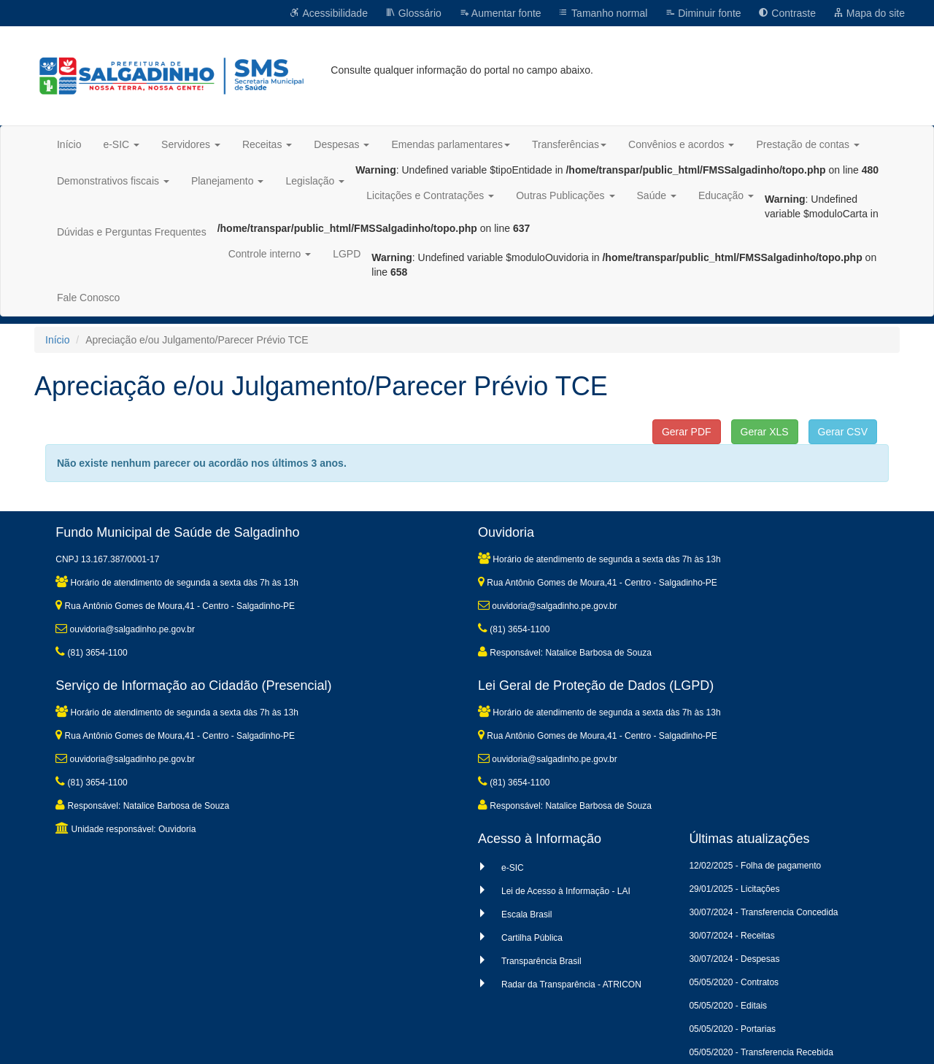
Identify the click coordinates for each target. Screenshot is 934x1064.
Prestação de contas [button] (808, 144)
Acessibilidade (329, 13)
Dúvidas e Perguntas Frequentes (132, 232)
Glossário (413, 13)
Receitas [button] (267, 144)
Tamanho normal (602, 13)
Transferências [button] (569, 144)
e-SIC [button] (121, 144)
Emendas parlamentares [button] (450, 144)
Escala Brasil (526, 914)
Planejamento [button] (227, 181)
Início (69, 144)
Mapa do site (869, 13)
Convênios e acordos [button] (681, 144)
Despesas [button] (341, 144)
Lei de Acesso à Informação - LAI (565, 891)
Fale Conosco (88, 297)
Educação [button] (726, 195)
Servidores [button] (190, 144)
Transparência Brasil (541, 961)
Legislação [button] (314, 181)
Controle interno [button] (270, 254)
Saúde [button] (656, 195)
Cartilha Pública (532, 938)
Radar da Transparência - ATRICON (571, 984)
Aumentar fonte (500, 13)
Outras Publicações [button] (565, 195)
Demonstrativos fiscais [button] (113, 181)
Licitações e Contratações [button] (430, 195)
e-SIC (512, 868)
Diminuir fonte (703, 13)
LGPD (346, 254)
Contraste (787, 13)
